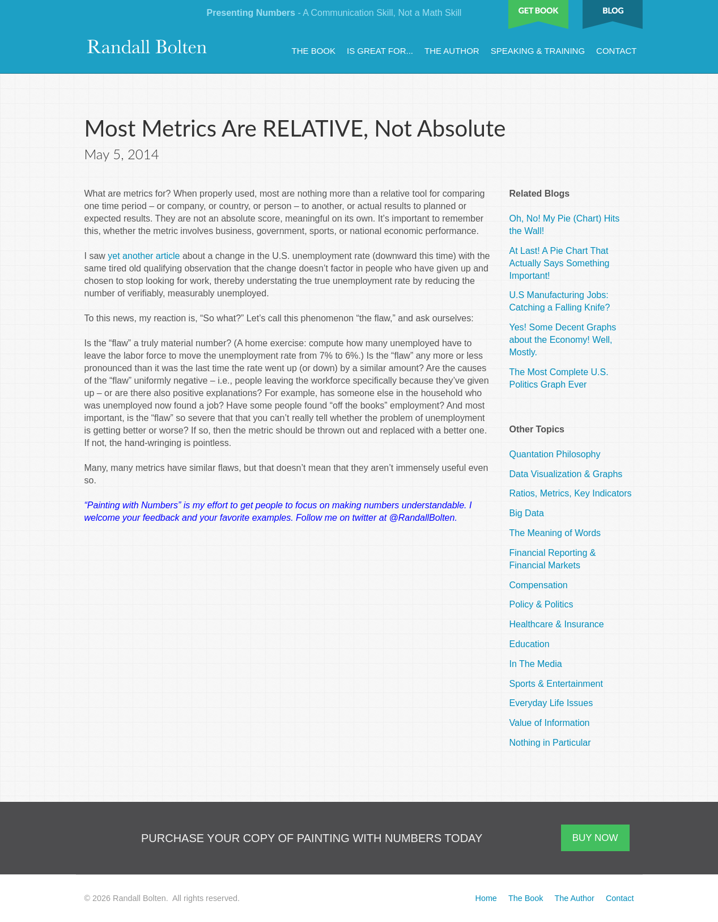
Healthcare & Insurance (556, 624)
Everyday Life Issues (551, 703)
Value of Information (549, 723)
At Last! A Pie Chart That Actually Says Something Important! (559, 263)
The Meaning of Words (555, 533)
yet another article (144, 256)
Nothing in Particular (550, 742)
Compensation (538, 585)
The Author (451, 51)
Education (529, 644)
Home (485, 898)
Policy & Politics (541, 604)
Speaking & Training (538, 51)
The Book (314, 51)
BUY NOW (595, 837)
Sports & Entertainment (556, 684)
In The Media (535, 664)
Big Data (526, 513)
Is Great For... (380, 51)
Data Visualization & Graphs (566, 474)
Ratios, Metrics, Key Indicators (570, 493)
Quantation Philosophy (555, 454)
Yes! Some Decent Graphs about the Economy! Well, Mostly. (563, 339)
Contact (616, 51)
